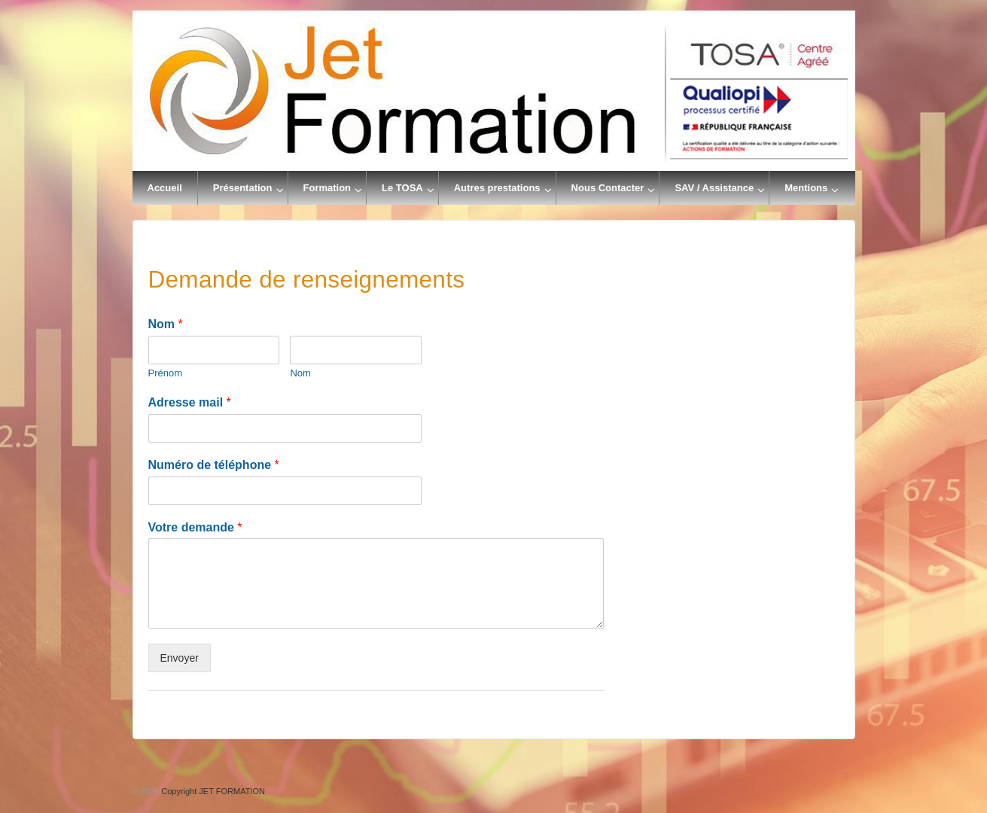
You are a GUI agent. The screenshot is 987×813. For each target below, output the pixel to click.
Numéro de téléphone (213, 464)
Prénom (165, 373)
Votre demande (195, 527)
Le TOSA (402, 187)
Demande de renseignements (306, 279)
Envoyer (179, 658)
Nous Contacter (607, 187)
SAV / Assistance (714, 187)
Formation (327, 187)
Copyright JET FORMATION (212, 791)
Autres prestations (497, 187)
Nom (165, 324)
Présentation (243, 187)
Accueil (165, 187)
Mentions (805, 187)
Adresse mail (189, 402)
